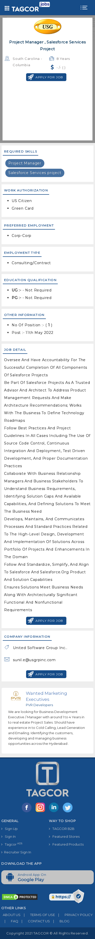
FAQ (9, 921)
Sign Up (9, 829)
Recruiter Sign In (16, 852)
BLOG (59, 921)
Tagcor (11, 844)
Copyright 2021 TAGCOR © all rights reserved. (47, 933)
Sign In (8, 836)
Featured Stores (64, 836)
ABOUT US (11, 915)
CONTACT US (34, 921)
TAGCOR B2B (61, 829)
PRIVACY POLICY (74, 915)
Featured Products (66, 844)
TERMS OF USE (38, 915)
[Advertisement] (47, 111)
